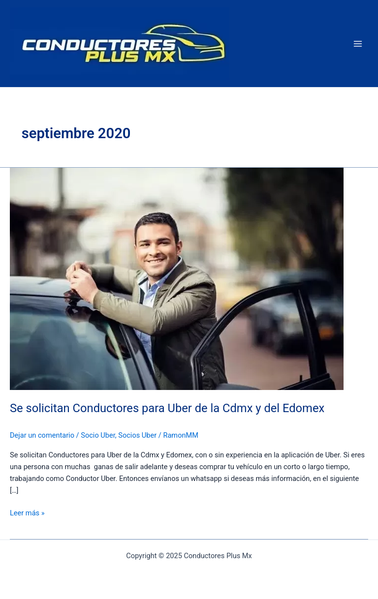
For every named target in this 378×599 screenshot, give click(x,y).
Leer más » (27, 512)
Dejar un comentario (42, 435)
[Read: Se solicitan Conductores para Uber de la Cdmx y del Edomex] (177, 278)
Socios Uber (137, 435)
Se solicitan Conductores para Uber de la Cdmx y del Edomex (167, 408)
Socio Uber (98, 435)
